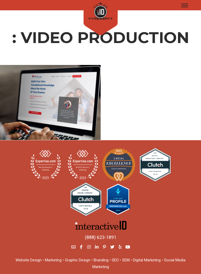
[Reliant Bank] (50, 102)
